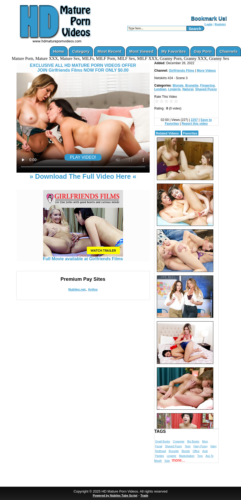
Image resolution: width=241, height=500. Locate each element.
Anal (205, 451)
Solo (167, 460)
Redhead (160, 451)
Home (58, 51)
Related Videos (167, 133)
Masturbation (186, 455)
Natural (187, 89)
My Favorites (173, 51)
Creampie (178, 441)
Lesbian (160, 89)
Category (80, 51)
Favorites (190, 133)
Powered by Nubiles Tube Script (115, 495)
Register (220, 24)
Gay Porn (203, 51)
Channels (228, 51)
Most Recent (109, 51)
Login (208, 24)
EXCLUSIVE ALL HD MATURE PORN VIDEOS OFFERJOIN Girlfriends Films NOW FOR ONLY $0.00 (83, 67)
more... (178, 460)
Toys (200, 455)
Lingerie (174, 89)
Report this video (195, 123)
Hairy (213, 446)
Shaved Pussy (206, 89)
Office (196, 451)
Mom (205, 441)
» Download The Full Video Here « (83, 176)
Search (195, 29)
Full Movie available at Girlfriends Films (83, 257)
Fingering (207, 85)
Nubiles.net (76, 289)
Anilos (93, 289)
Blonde (178, 85)
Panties (159, 455)
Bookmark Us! (209, 18)
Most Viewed (141, 51)
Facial (158, 446)
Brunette (191, 85)
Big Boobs (193, 441)
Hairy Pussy (200, 446)
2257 (194, 120)
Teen (188, 446)
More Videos (206, 70)
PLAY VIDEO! (83, 157)
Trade (144, 495)
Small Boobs (162, 441)
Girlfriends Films (181, 70)
